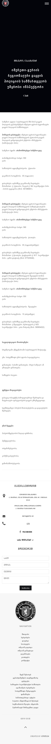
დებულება (26, 681)
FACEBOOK (25, 532)
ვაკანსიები (31, 60)
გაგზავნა (26, 588)
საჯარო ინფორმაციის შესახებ (25, 701)
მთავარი (25, 634)
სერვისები (25, 638)
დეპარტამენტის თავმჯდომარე (25, 678)
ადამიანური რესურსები (25, 688)
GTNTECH (45, 736)
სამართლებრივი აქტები (25, 698)
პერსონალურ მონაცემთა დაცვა (25, 707)
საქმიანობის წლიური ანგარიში (25, 704)
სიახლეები (25, 644)
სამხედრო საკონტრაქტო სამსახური (25, 684)
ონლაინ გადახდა (25, 647)
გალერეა (25, 641)
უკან (25, 96)
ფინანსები (25, 694)
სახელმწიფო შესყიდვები (25, 691)
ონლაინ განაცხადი (25, 651)
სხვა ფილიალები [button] (25, 540)
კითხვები (25, 657)
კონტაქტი (25, 661)
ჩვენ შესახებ (25, 675)
